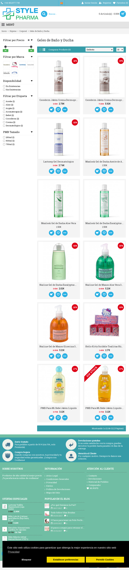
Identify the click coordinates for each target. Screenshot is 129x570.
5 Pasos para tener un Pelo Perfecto (67, 520)
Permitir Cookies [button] (105, 559)
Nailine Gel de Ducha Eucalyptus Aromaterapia (59, 284)
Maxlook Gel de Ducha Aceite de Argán (105, 161)
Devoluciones (94, 478)
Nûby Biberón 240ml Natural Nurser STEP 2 (18, 538)
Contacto (92, 475)
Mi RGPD (92, 488)
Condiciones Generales (57, 479)
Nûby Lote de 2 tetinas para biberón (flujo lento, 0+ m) (18, 518)
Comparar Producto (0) (60, 49)
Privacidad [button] (13, 552)
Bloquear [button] (26, 559)
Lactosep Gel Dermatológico (58, 161)
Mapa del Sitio (52, 492)
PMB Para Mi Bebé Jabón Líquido (59, 408)
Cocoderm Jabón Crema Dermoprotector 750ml (105, 100)
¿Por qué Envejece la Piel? (63, 505)
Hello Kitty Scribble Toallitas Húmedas (105, 346)
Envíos (49, 485)
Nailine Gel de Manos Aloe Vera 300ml (105, 284)
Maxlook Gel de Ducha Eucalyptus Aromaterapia (105, 223)
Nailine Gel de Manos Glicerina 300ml (59, 346)
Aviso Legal (51, 475)
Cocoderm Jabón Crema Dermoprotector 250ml (59, 100)
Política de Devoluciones (57, 489)
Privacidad (51, 482)
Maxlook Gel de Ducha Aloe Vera (58, 223)
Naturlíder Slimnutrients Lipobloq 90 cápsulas (19, 529)
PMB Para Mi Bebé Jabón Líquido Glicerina (105, 408)
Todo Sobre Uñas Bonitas (63, 512)
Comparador (94, 485)
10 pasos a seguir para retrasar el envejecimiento (67, 527)
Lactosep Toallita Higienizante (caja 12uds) (16, 507)
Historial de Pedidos (97, 481)
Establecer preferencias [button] (65, 559)
